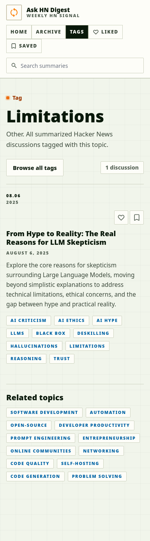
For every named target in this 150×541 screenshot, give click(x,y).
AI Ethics (71, 320)
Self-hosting (80, 463)
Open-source (29, 425)
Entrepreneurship (109, 438)
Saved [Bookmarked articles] (24, 45)
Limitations (87, 346)
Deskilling (93, 333)
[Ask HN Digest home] (75, 12)
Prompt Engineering (41, 438)
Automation (108, 412)
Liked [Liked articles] (105, 31)
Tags (77, 31)
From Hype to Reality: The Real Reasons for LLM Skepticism (61, 238)
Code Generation (35, 476)
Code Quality (30, 463)
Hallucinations (34, 346)
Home (19, 31)
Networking (101, 451)
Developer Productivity (94, 425)
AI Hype (107, 320)
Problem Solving (97, 476)
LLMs (18, 333)
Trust (62, 358)
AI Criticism (29, 320)
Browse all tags (35, 167)
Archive (48, 31)
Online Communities (41, 451)
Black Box (51, 333)
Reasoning (26, 358)
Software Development (44, 412)
